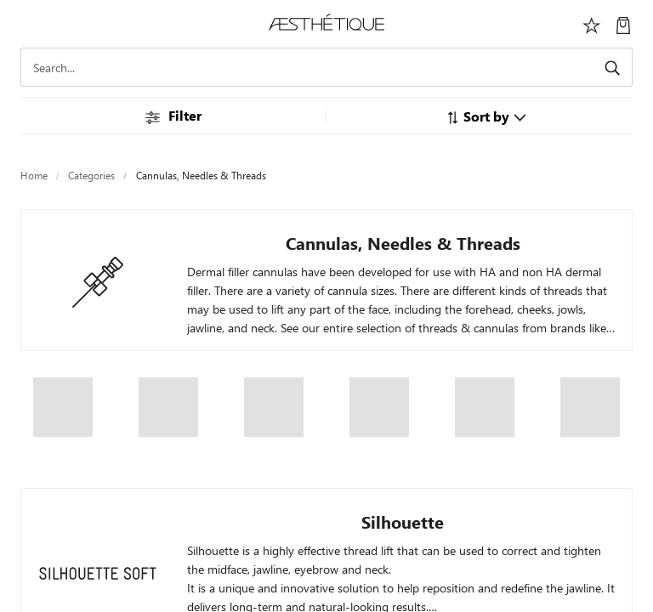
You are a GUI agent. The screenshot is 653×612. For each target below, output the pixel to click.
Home (34, 175)
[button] (486, 116)
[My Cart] (623, 24)
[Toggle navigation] (29, 24)
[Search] (326, 67)
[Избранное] (591, 24)
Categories (91, 175)
